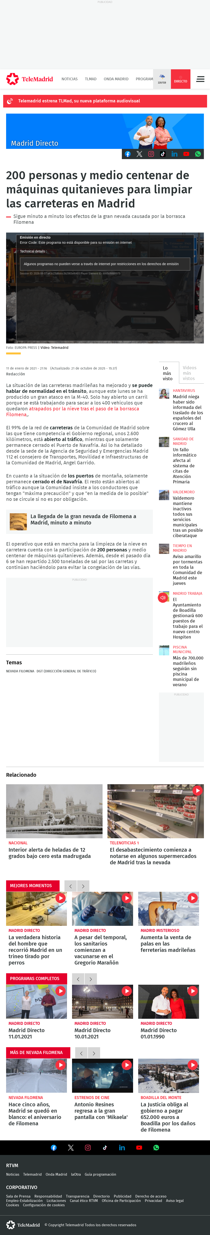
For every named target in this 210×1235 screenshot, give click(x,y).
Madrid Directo (24, 931)
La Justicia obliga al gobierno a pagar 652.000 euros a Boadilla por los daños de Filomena (168, 1076)
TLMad (90, 79)
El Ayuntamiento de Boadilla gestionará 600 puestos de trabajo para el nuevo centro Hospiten (164, 596)
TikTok (163, 154)
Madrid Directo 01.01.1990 (168, 1002)
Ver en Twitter (71, 1149)
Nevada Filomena (20, 671)
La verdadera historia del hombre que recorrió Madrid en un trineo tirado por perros (36, 909)
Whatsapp (198, 154)
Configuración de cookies (44, 1205)
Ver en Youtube (139, 1148)
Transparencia (77, 1196)
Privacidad (153, 1201)
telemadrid (23, 1225)
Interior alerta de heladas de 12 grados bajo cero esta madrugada (54, 811)
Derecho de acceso (151, 1196)
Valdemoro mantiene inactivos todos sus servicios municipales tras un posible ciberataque (164, 495)
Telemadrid (32, 1174)
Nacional (18, 843)
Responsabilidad (48, 1196)
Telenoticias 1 (124, 843)
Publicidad (122, 1196)
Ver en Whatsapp (156, 1148)
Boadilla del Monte (161, 1098)
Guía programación (100, 1174)
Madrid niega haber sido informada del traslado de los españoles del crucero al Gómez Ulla (164, 393)
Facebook (128, 154)
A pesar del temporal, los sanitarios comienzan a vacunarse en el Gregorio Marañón (102, 909)
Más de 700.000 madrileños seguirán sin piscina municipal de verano (164, 650)
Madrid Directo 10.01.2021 (102, 1002)
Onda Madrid (116, 79)
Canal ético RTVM (84, 1201)
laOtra (76, 1174)
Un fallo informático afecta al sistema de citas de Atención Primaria (164, 442)
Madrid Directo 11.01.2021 (36, 1002)
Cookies (12, 1205)
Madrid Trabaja (187, 593)
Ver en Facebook (54, 1149)
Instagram (151, 154)
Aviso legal (175, 1201)
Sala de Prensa (18, 1196)
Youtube (186, 154)
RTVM (12, 1165)
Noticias (70, 79)
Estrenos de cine (91, 1098)
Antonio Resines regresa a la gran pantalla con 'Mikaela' (102, 1076)
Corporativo (21, 1187)
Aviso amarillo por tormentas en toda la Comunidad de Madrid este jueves (164, 549)
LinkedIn (174, 154)
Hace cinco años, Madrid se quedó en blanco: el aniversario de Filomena (36, 1076)
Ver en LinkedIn (122, 1148)
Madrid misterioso (160, 931)
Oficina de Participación (121, 1201)
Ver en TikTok (105, 1149)
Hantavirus (184, 391)
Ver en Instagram (88, 1148)
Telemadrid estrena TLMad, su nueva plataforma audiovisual (79, 101)
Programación (150, 79)
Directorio (101, 1196)
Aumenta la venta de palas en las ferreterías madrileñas (168, 909)
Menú (200, 79)
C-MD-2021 (105, 131)
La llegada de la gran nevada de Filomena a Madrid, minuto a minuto (18, 521)
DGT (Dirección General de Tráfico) (66, 671)
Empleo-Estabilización (24, 1201)
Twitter (139, 154)
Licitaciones (56, 1201)
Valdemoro (184, 492)
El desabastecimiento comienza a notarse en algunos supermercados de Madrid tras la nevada (155, 811)
